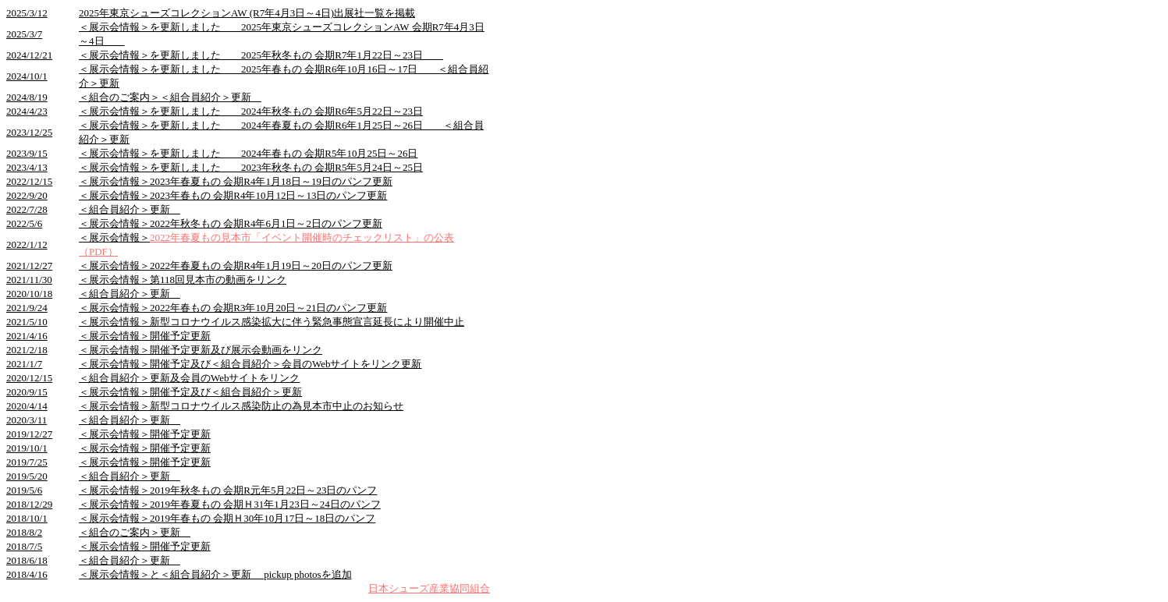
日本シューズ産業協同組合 (429, 588)
